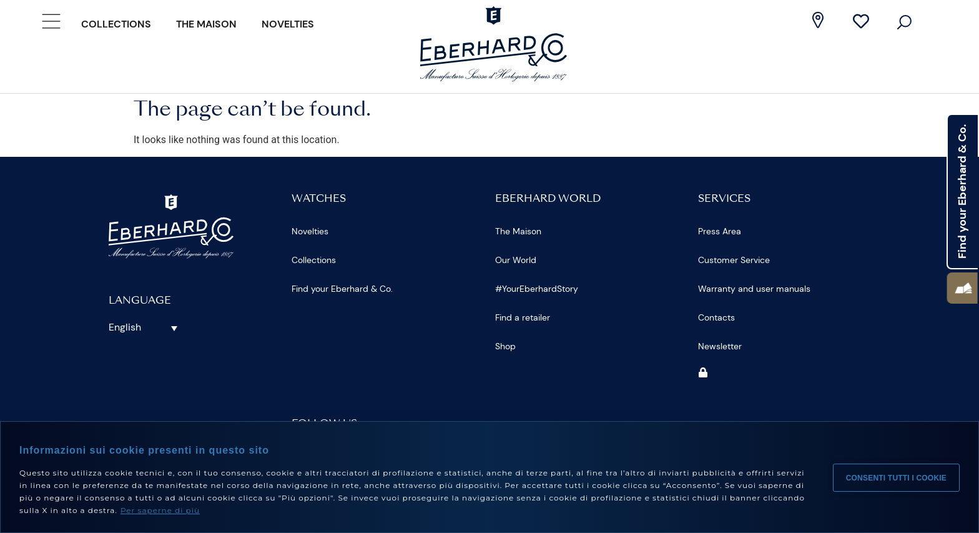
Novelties (288, 24)
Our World (515, 260)
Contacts (716, 317)
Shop (505, 346)
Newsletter (720, 346)
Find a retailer (522, 317)
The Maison (206, 24)
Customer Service (734, 260)
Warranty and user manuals (754, 288)
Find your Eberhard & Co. (342, 288)
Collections (116, 24)
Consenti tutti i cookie (896, 477)
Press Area (719, 231)
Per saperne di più (160, 510)
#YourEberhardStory (536, 288)
